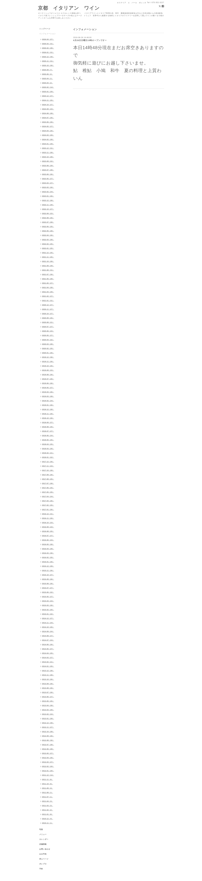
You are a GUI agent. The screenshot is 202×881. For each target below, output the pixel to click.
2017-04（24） (48, 496)
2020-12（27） (48, 305)
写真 (41, 829)
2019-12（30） (48, 357)
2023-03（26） (48, 187)
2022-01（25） (48, 248)
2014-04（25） (48, 653)
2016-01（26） (48, 562)
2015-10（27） (48, 575)
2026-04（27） (48, 39)
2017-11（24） (48, 466)
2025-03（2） (47, 83)
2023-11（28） (48, 152)
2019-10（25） (48, 366)
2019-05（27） (48, 387)
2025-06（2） (47, 74)
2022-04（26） (48, 235)
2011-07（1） (47, 797)
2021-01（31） (48, 300)
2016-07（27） (48, 535)
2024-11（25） (48, 100)
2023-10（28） (48, 157)
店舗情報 (43, 844)
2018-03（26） (48, 448)
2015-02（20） (48, 610)
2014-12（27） (48, 618)
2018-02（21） (48, 453)
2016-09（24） (48, 527)
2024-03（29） (48, 135)
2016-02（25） (48, 557)
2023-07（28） (48, 170)
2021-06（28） (48, 279)
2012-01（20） (48, 771)
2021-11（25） (48, 257)
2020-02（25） (48, 348)
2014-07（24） (48, 640)
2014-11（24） (48, 623)
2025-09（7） (47, 70)
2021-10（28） (48, 261)
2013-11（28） (48, 675)
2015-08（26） (48, 583)
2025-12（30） (48, 57)
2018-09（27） (48, 422)
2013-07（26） (48, 692)
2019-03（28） (48, 396)
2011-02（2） (47, 810)
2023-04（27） (48, 183)
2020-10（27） (48, 313)
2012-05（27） (48, 753)
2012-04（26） (48, 758)
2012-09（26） (48, 736)
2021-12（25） (48, 252)
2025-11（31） (48, 61)
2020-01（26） (48, 353)
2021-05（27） (48, 283)
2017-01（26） (48, 509)
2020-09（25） (48, 318)
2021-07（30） (48, 274)
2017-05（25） (48, 492)
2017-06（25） (48, 488)
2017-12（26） (48, 461)
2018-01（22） (48, 457)
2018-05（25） (48, 440)
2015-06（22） (48, 592)
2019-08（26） (48, 374)
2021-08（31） (48, 270)
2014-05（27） (48, 649)
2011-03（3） (47, 805)
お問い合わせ (44, 849)
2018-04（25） (48, 444)
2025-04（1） (47, 78)
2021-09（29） (48, 266)
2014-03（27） (48, 657)
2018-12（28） (48, 409)
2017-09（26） (48, 475)
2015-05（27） (48, 596)
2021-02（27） (48, 296)
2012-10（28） (48, 731)
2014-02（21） (48, 662)
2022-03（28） (48, 239)
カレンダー (43, 839)
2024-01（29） (48, 144)
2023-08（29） (48, 165)
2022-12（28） (48, 200)
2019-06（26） (48, 383)
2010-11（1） (47, 823)
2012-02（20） (48, 766)
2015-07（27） (48, 588)
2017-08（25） (48, 479)
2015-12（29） (48, 566)
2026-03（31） (48, 44)
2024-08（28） (48, 113)
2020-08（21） (48, 322)
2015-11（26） (48, 570)
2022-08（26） (48, 218)
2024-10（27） (48, 104)
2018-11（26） (48, 414)
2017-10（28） (48, 470)
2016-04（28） (48, 549)
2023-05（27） (48, 178)
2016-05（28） (48, 544)
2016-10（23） (48, 522)
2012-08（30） (48, 740)
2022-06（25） (48, 226)
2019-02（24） (48, 401)
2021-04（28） (48, 287)
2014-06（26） (48, 644)
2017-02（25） (48, 505)
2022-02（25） (48, 244)
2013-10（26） (48, 679)
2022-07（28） (48, 222)
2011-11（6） (47, 779)
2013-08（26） (48, 688)
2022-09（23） (48, 213)
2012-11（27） (48, 727)
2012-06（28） (48, 749)
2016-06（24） (48, 540)
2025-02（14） (48, 87)
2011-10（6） (47, 784)
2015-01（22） (48, 614)
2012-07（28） (48, 744)
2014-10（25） (48, 627)
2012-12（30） (48, 723)
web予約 (43, 854)
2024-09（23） (48, 109)
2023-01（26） (48, 196)
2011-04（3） (47, 801)
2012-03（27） (48, 762)
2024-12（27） (48, 96)
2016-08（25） (48, 531)
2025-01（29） (48, 91)
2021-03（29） (48, 292)
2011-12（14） (48, 775)
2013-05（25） (48, 701)
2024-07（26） (48, 118)
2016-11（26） (48, 518)
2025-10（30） (48, 65)
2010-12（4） (47, 818)
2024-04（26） (48, 131)
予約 (41, 869)
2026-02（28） (48, 48)
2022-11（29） (48, 205)
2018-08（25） (48, 427)
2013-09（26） (48, 684)
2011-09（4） (47, 788)
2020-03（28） (48, 344)
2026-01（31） (48, 52)
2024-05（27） (48, 126)
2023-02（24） (48, 192)
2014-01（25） (48, 666)
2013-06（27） (48, 697)
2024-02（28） (48, 139)
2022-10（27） (48, 209)
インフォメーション (47, 34)
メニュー (43, 834)
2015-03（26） (48, 605)
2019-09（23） (48, 370)
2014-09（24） (48, 631)
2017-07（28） (48, 483)
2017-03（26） (48, 501)
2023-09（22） (48, 161)
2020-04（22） (48, 340)
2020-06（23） (48, 331)
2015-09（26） (48, 579)
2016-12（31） (48, 514)
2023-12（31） (48, 148)
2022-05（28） (48, 231)
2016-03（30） (48, 553)
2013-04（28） (48, 705)
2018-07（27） (48, 431)
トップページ (44, 29)
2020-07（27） (48, 327)
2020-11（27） (48, 309)
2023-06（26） (48, 174)
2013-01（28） (48, 718)
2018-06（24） (48, 435)
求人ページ (43, 859)
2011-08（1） (47, 792)
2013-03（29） (48, 710)
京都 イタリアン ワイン (69, 8)
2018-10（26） (48, 418)
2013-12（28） (48, 670)
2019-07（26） (48, 379)
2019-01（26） (48, 405)
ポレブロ (43, 864)
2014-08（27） (48, 636)
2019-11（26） (48, 361)
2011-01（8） (47, 814)
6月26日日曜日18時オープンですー (90, 40)
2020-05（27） (48, 335)
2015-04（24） (48, 601)
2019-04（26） (48, 392)
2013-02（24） (48, 714)
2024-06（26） (48, 122)
